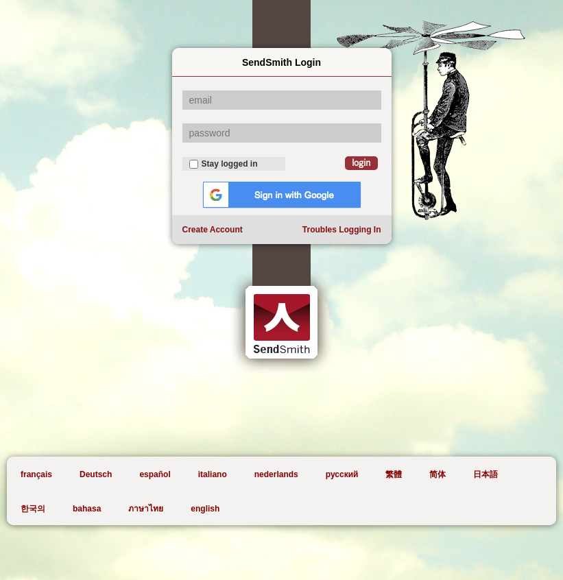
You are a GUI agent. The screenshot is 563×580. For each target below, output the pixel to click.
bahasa (87, 508)
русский (342, 474)
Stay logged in (223, 164)
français (36, 474)
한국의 (33, 508)
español (154, 474)
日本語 (485, 474)
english (205, 508)
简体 (437, 474)
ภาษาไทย (145, 508)
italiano (212, 474)
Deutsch (96, 474)
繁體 (393, 474)
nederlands (276, 474)
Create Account (212, 229)
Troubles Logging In (341, 229)
